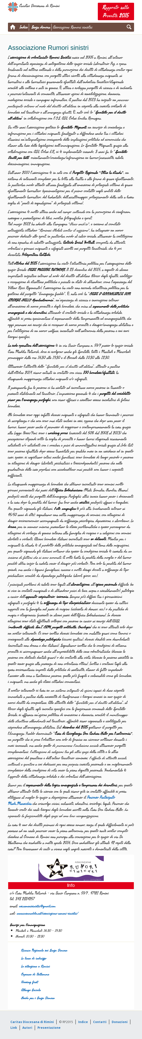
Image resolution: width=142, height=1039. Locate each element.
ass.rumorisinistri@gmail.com (37, 906)
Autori (27, 1028)
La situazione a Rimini (35, 966)
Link (13, 1028)
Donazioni (120, 1022)
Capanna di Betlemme (35, 974)
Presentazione (49, 1028)
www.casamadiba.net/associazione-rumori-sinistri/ (47, 913)
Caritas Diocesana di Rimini (32, 1022)
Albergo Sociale (31, 990)
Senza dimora (41, 27)
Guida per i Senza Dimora (38, 998)
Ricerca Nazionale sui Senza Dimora (44, 950)
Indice (24, 27)
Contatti (99, 1022)
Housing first (29, 982)
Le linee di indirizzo (33, 958)
